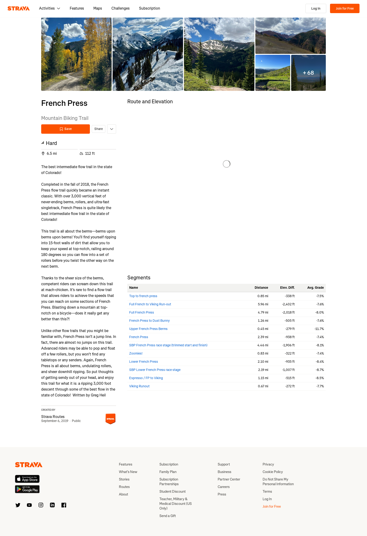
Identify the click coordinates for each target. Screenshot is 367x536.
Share (98, 129)
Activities (49, 8)
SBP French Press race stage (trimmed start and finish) (168, 345)
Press (222, 494)
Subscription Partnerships (169, 481)
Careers (224, 486)
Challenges (120, 8)
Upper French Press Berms (148, 329)
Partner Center (229, 479)
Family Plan (167, 471)
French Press (138, 337)
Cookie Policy (273, 471)
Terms (267, 491)
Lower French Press (143, 361)
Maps (97, 8)
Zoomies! (136, 353)
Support (224, 464)
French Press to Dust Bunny (149, 320)
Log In (315, 8)
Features (77, 8)
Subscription (149, 8)
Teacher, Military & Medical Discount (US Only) (175, 504)
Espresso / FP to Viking (146, 378)
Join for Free (345, 8)
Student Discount (172, 491)
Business (224, 471)
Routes (124, 486)
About (123, 494)
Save (65, 129)
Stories (124, 479)
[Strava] (18, 8)
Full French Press (141, 312)
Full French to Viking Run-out (150, 304)
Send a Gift (167, 516)
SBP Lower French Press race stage (154, 370)
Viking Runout (139, 386)
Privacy (268, 464)
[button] (76, 54)
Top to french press (143, 296)
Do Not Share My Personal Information (278, 481)
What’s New (128, 471)
